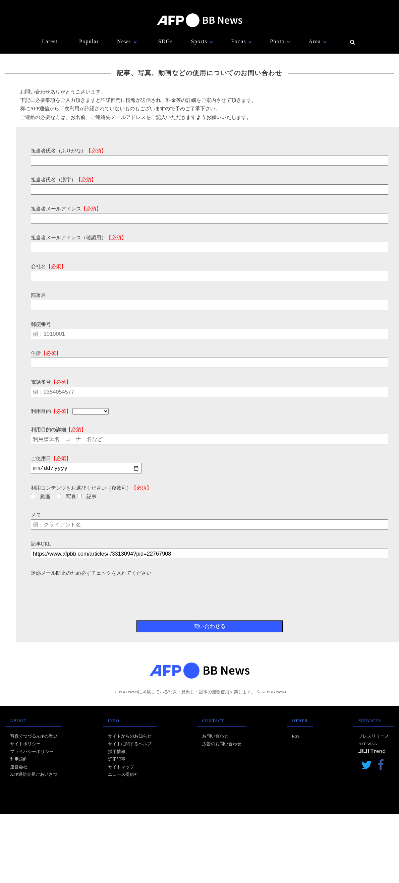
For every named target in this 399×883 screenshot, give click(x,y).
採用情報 (116, 752)
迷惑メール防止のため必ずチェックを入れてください (91, 574)
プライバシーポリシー (32, 752)
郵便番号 (41, 324)
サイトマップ (121, 767)
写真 (66, 497)
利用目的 (51, 411)
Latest (50, 41)
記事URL (41, 545)
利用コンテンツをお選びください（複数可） (91, 489)
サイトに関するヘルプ (130, 744)
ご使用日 (51, 458)
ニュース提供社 (123, 775)
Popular (89, 41)
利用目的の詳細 (58, 429)
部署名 (38, 295)
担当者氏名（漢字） (63, 179)
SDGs (165, 41)
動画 (40, 497)
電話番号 (51, 382)
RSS (295, 737)
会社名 (48, 266)
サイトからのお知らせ (130, 737)
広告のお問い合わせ (221, 744)
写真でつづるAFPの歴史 (33, 737)
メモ (36, 516)
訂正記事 (116, 760)
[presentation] (82, 591)
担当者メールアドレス (66, 208)
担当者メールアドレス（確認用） (78, 237)
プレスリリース (373, 737)
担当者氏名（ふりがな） (68, 150)
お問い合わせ (215, 737)
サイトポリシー (25, 744)
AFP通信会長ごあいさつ (33, 775)
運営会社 (18, 767)
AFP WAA (367, 744)
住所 (46, 353)
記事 (87, 497)
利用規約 (18, 760)
